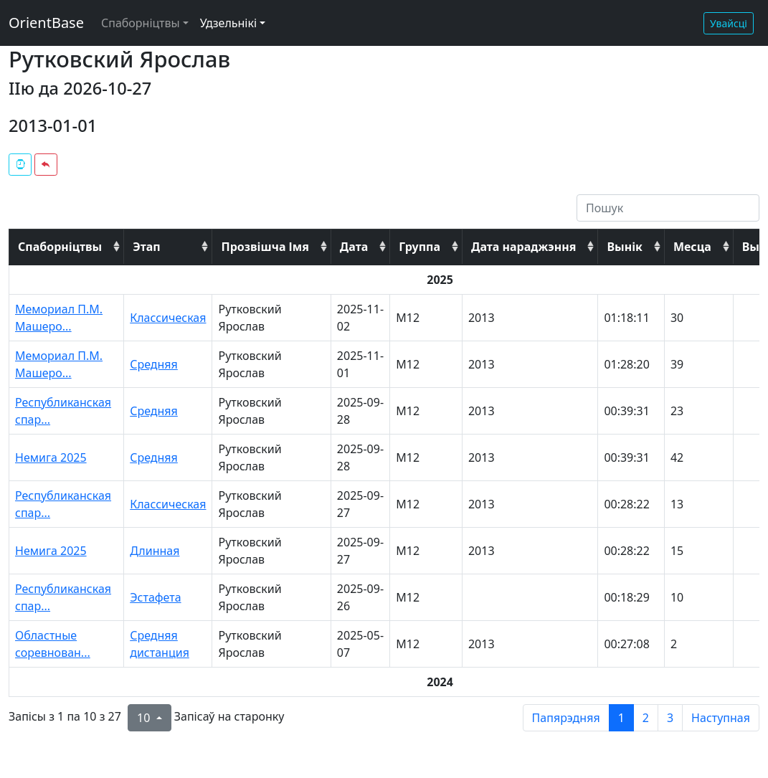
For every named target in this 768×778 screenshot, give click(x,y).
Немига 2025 (51, 457)
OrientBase (46, 22)
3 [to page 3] (670, 718)
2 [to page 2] (646, 718)
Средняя (154, 364)
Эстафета (155, 597)
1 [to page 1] (621, 718)
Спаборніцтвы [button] (140, 23)
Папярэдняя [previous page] (566, 718)
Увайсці (728, 23)
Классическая (168, 318)
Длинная (154, 551)
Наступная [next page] (720, 718)
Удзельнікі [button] (228, 23)
